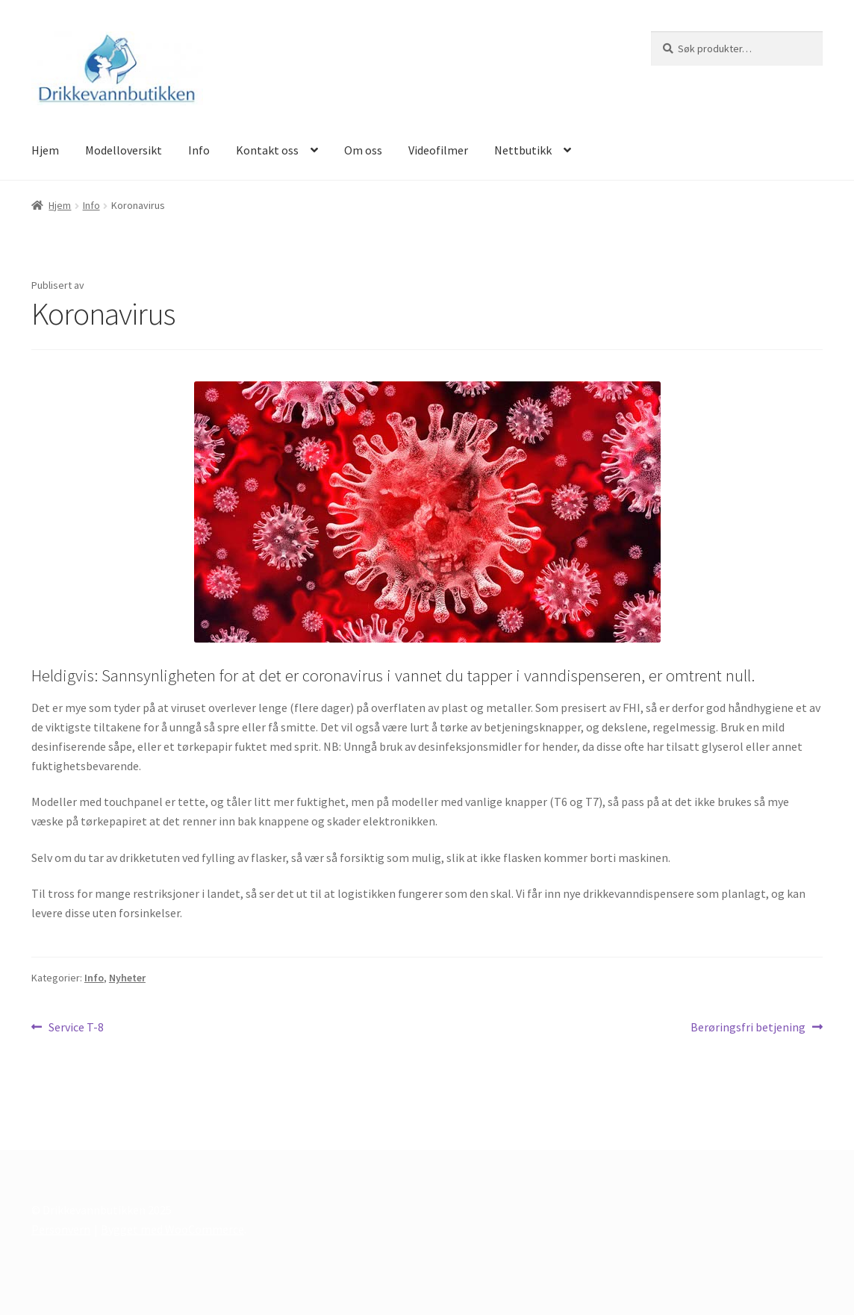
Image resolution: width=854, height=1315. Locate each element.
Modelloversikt (123, 150)
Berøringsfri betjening (748, 1027)
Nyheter (127, 977)
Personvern (60, 1229)
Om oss (363, 150)
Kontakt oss (267, 150)
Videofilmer (438, 150)
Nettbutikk (523, 150)
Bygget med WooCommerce (172, 1229)
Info (199, 150)
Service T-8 (76, 1027)
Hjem (45, 150)
